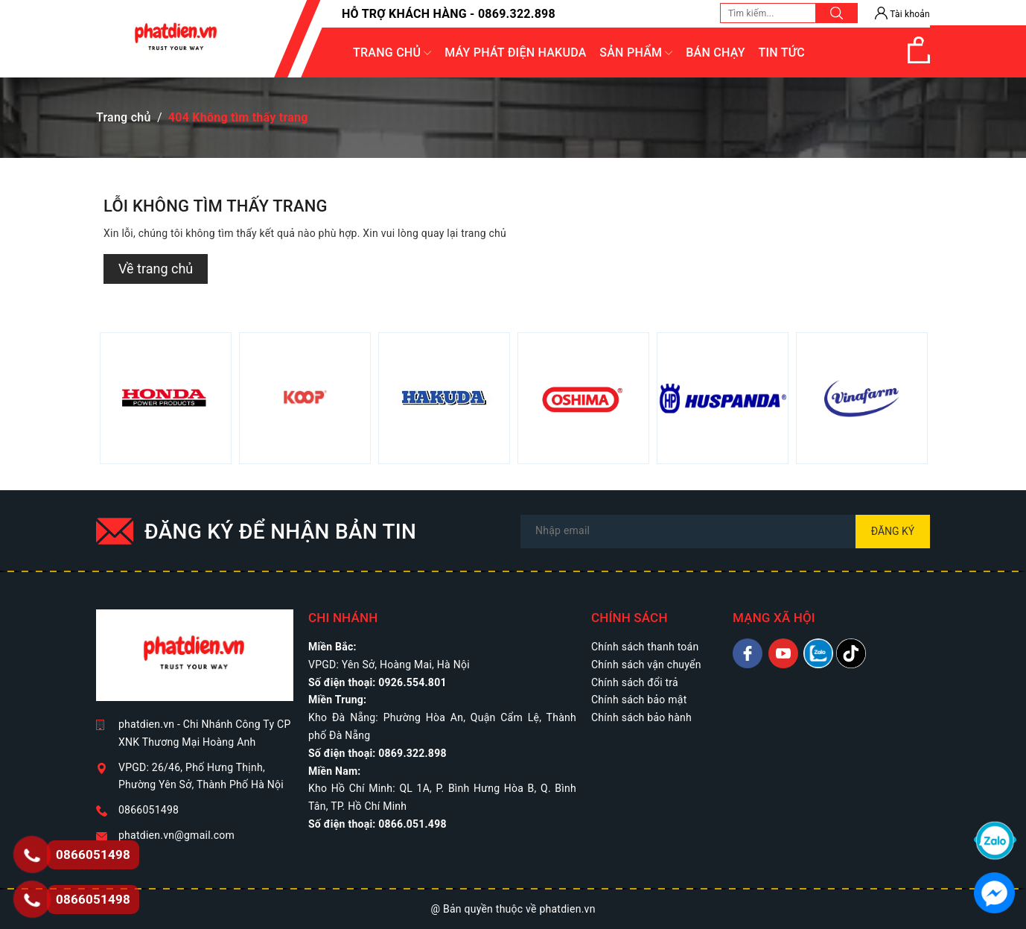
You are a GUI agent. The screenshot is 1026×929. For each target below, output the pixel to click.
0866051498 (148, 810)
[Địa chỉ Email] (725, 531)
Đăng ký (893, 531)
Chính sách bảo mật (638, 700)
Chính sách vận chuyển (646, 664)
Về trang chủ (155, 268)
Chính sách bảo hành (641, 717)
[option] (165, 398)
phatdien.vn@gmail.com (176, 835)
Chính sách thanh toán (644, 647)
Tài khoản (902, 14)
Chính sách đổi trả (634, 682)
